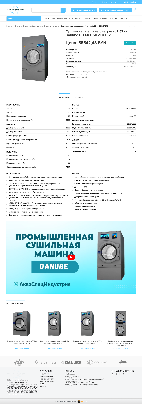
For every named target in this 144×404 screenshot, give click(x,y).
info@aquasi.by (70, 374)
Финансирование (46, 376)
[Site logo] (15, 10)
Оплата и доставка (47, 381)
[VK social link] (81, 74)
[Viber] (86, 74)
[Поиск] (48, 10)
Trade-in (43, 384)
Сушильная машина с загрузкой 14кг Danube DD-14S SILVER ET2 (88, 342)
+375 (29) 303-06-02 (72, 377)
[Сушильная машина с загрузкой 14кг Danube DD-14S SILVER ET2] (87, 323)
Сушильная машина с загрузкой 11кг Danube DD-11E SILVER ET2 (54, 342)
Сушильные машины (51, 26)
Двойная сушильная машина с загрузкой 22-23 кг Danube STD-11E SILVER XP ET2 (120, 343)
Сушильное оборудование (32, 26)
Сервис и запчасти (47, 379)
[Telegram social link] (84, 74)
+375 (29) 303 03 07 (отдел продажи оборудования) (84, 379)
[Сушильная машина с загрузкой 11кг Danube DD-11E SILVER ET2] (54, 323)
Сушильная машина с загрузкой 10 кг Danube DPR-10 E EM (22, 342)
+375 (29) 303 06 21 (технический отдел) (80, 382)
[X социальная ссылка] (78, 74)
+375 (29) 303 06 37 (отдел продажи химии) (81, 385)
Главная (9, 26)
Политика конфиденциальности (17, 382)
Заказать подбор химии (84, 10)
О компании (44, 374)
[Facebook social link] (76, 74)
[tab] (64, 96)
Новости (43, 386)
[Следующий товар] (134, 26)
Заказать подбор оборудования (115, 10)
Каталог (18, 26)
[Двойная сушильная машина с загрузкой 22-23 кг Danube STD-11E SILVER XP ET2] (120, 323)
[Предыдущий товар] (129, 26)
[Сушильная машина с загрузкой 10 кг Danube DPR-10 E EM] (21, 323)
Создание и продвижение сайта (66, 401)
